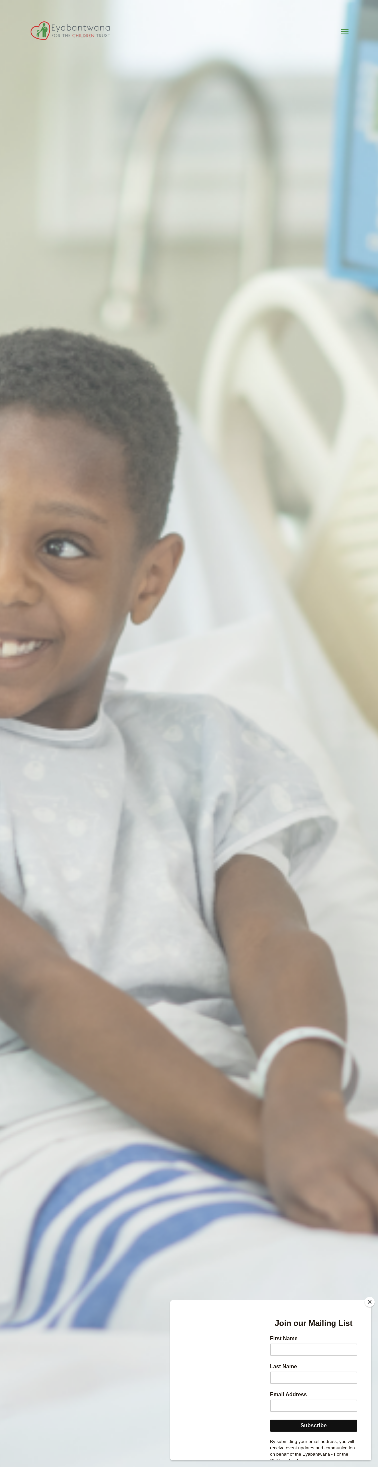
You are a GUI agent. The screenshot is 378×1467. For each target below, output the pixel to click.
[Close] (370, 1302)
